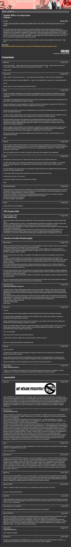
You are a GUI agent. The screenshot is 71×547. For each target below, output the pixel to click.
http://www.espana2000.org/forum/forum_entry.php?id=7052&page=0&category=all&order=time (29, 46)
